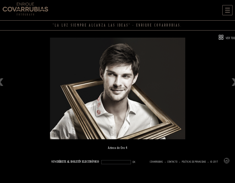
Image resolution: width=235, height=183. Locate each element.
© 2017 (214, 162)
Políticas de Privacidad (194, 162)
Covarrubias (156, 162)
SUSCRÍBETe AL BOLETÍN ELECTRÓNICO (75, 161)
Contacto (172, 162)
